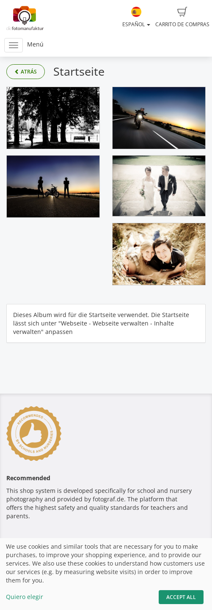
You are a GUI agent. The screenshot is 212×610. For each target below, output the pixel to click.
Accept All (181, 597)
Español (136, 17)
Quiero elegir (24, 597)
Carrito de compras (182, 17)
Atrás (25, 71)
